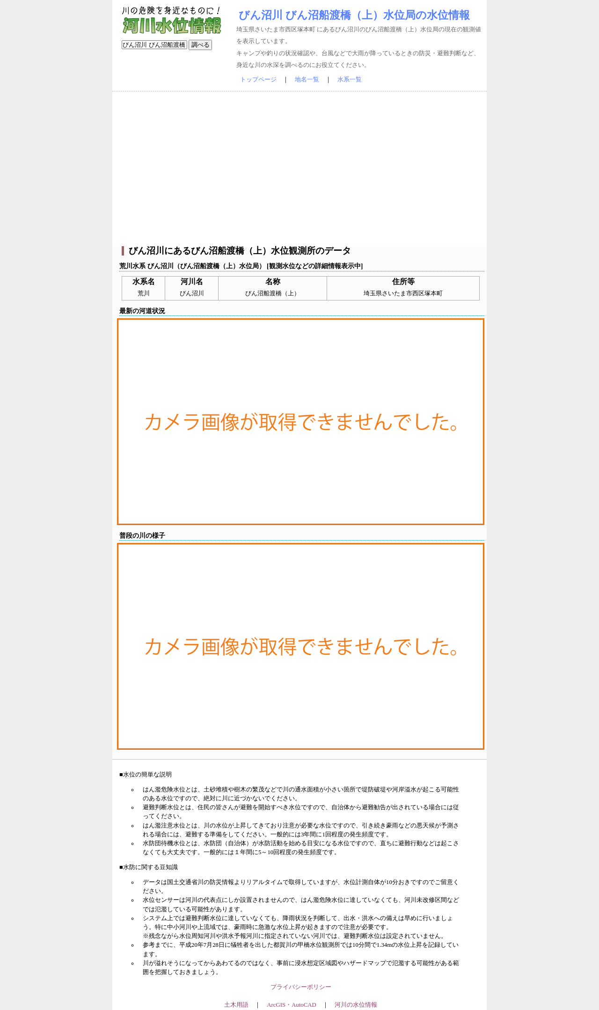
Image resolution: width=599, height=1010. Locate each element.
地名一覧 (307, 79)
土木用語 (236, 1005)
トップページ (258, 79)
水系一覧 (349, 79)
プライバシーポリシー (300, 987)
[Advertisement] (299, 168)
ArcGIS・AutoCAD (291, 1005)
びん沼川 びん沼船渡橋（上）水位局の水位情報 (354, 15)
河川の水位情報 (356, 1005)
